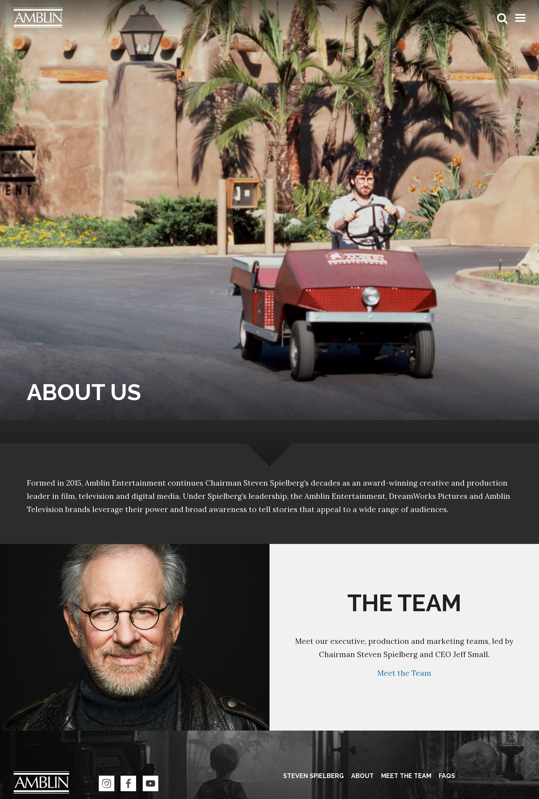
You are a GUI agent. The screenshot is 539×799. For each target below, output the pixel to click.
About (362, 776)
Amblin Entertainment (41, 784)
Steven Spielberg (313, 776)
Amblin (38, 18)
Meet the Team (404, 673)
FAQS (447, 776)
